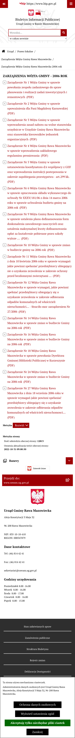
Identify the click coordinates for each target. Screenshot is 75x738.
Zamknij (37, 732)
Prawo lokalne (25, 51)
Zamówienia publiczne (37, 638)
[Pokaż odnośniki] (4, 4)
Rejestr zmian (37, 660)
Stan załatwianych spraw (37, 626)
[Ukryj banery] (69, 460)
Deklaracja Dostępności (38, 671)
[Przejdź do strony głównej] (37, 18)
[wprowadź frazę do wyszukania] (34, 32)
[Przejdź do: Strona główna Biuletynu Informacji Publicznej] (3, 51)
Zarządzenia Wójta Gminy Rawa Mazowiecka (26, 59)
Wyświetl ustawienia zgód (37, 714)
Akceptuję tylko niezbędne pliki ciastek (37, 723)
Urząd (10, 51)
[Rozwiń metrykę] (21, 425)
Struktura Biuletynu (37, 649)
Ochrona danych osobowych (37, 705)
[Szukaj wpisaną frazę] (64, 32)
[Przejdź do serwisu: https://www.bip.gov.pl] (37, 4)
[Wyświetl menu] (71, 4)
